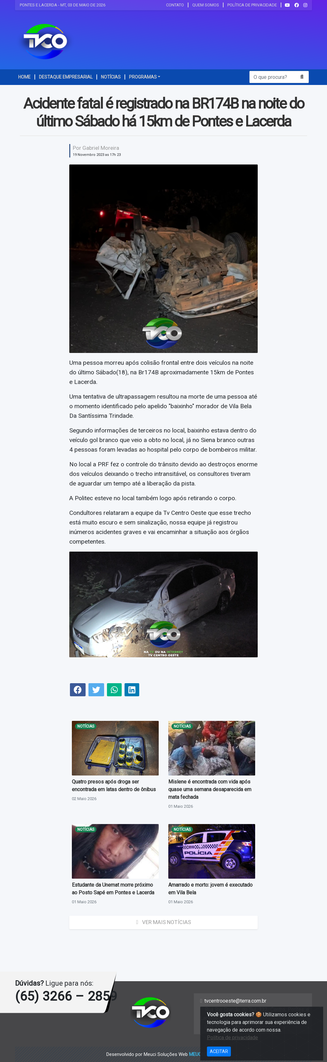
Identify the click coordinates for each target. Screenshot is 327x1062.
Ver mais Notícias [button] (163, 922)
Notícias (85, 726)
